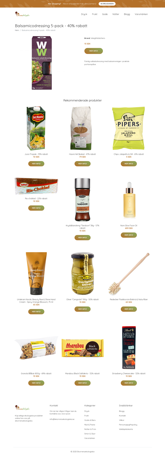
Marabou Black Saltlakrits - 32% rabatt (82, 374)
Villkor (121, 421)
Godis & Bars (90, 421)
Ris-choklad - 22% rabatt (36, 199)
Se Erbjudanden (107, 4)
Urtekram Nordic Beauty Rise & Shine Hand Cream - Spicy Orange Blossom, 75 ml (36, 302)
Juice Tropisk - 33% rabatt (36, 155)
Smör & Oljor (89, 435)
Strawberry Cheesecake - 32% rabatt (129, 374)
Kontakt (122, 417)
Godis (105, 14)
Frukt (94, 14)
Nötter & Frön (90, 430)
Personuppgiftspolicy (128, 426)
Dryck (84, 14)
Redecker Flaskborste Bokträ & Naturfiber (129, 301)
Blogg (127, 14)
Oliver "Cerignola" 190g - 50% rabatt (82, 301)
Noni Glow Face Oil (128, 227)
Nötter (116, 14)
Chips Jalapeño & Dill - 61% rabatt (129, 155)
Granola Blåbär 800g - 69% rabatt (36, 374)
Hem (17, 31)
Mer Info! (93, 52)
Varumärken (141, 14)
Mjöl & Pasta (89, 426)
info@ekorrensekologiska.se (62, 420)
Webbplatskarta (126, 430)
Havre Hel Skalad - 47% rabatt (82, 155)
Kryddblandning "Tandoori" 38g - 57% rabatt (82, 228)
